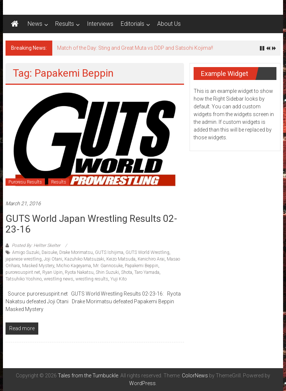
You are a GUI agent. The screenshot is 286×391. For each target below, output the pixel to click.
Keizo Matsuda (120, 259)
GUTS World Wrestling (147, 252)
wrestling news (58, 279)
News (35, 23)
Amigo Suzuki (25, 252)
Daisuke (49, 252)
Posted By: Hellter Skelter (36, 245)
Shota (126, 272)
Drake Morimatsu (76, 252)
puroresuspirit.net (23, 272)
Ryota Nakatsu (79, 272)
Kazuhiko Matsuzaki (84, 259)
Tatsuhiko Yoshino (24, 279)
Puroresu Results (25, 182)
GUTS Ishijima (109, 252)
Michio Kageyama (73, 265)
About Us (169, 23)
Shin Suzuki (107, 272)
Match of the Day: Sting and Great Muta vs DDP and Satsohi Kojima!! (135, 48)
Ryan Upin (52, 272)
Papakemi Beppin (141, 265)
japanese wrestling (24, 259)
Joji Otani (53, 259)
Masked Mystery (38, 265)
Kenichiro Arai (151, 259)
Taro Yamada (146, 272)
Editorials (132, 23)
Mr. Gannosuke (108, 265)
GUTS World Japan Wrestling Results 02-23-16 (91, 224)
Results (64, 23)
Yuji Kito (118, 279)
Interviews (100, 23)
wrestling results (91, 279)
